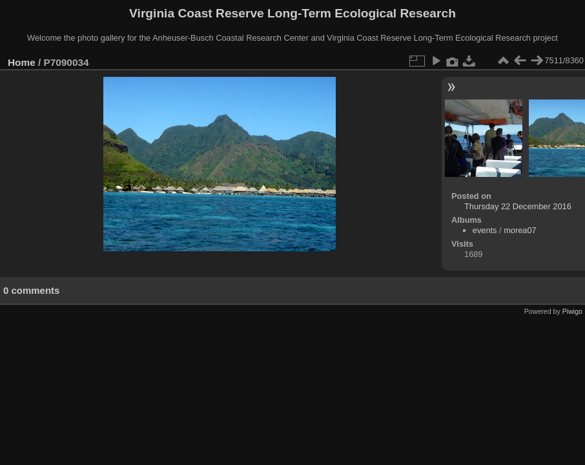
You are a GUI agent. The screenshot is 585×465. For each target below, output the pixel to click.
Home (22, 62)
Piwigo (572, 311)
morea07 (520, 230)
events (485, 230)
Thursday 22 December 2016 (517, 206)
